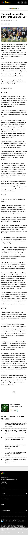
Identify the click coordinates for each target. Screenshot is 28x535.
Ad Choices (16, 520)
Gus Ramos (7, 448)
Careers (7, 519)
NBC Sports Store (4, 520)
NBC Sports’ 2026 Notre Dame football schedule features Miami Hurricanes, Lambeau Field (15, 431)
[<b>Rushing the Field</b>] (5, 408)
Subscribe (4, 482)
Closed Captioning (13, 519)
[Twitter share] (5, 24)
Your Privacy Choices (8, 521)
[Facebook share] (2, 24)
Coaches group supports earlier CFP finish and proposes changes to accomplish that (15, 438)
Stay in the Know (5, 477)
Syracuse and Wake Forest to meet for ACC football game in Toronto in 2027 (16, 424)
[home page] (6, 2)
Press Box (11, 520)
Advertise (3, 519)
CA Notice (14, 521)
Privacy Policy (22, 520)
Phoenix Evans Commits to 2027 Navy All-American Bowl (15, 460)
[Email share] (9, 24)
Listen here (14, 410)
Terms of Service (20, 521)
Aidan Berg (7, 433)
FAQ (18, 519)
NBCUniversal (9, 523)
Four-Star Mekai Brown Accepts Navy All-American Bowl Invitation (15, 453)
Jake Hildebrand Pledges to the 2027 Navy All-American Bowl (15, 445)
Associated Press (8, 426)
